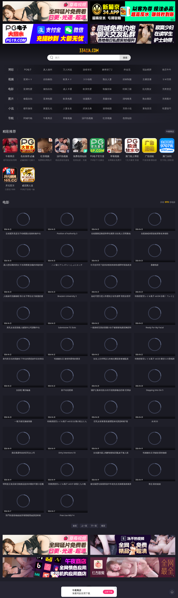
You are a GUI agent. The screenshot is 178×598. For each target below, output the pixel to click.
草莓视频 (67, 118)
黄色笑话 (147, 108)
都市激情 (27, 108)
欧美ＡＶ (67, 79)
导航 (11, 118)
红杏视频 (107, 118)
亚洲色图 (47, 98)
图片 (11, 99)
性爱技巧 (166, 108)
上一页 (84, 525)
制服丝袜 (107, 89)
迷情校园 (107, 108)
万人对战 (67, 69)
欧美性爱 (87, 89)
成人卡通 (67, 89)
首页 (75, 525)
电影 (11, 89)
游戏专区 (87, 69)
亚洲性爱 (27, 89)
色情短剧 (127, 118)
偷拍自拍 (47, 89)
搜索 (125, 57)
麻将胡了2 (107, 69)
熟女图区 (147, 98)
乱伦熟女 (147, 89)
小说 (11, 108)
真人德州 (47, 69)
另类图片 (166, 98)
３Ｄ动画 (87, 79)
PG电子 (27, 69)
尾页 (103, 525)
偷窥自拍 (27, 98)
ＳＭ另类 (166, 79)
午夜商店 (47, 118)
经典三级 (127, 89)
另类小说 (127, 108)
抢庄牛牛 (166, 69)
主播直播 (147, 79)
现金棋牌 (147, 69)
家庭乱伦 (47, 108)
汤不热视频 (87, 118)
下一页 (94, 525)
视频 (11, 79)
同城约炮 (27, 118)
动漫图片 (87, 98)
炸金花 (127, 69)
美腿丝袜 (107, 98)
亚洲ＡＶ (27, 79)
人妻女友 (67, 108)
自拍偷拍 (47, 79)
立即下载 (108, 592)
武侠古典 (87, 108)
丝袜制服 (127, 79)
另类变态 (166, 89)
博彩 (11, 69)
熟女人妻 (107, 79)
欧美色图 (67, 98)
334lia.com (89, 50)
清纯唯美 (127, 98)
